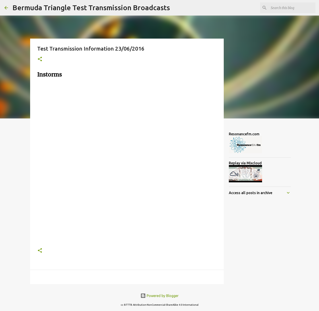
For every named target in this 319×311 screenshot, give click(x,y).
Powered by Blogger (159, 296)
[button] (40, 59)
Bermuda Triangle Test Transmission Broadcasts (91, 8)
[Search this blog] (292, 7)
